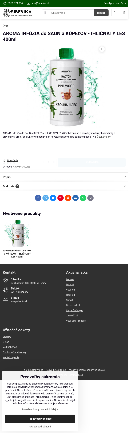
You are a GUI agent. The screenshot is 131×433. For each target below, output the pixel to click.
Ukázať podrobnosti (40, 426)
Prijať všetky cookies (40, 418)
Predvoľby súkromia (55, 370)
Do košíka (92, 148)
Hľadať (101, 12)
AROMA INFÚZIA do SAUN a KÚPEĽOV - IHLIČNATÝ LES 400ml (17, 253)
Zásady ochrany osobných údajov (87, 370)
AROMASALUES (21, 166)
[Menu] (124, 12)
